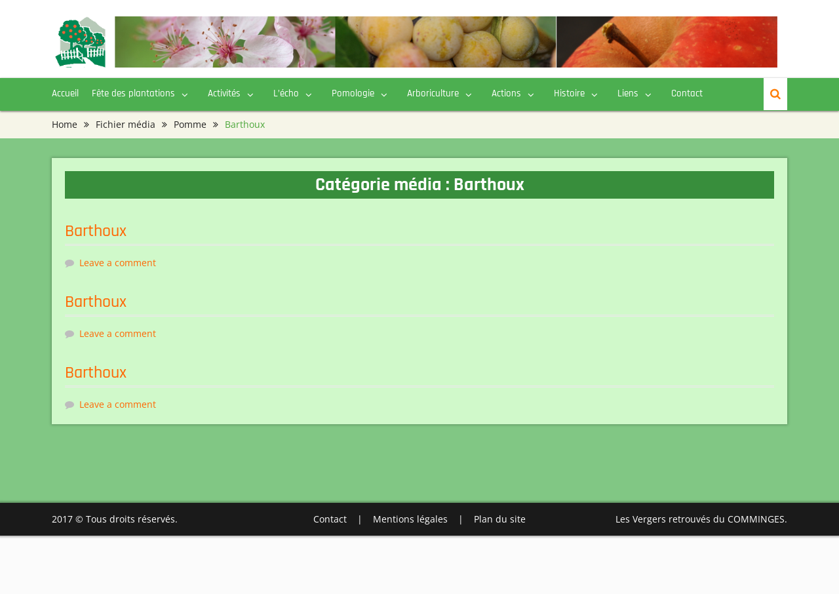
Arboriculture (433, 93)
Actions (506, 93)
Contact (687, 93)
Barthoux (96, 231)
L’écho (286, 93)
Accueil (65, 93)
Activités (224, 93)
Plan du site (500, 519)
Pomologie (353, 93)
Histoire (569, 93)
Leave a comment (117, 262)
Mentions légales (410, 519)
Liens (627, 93)
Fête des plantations (133, 93)
